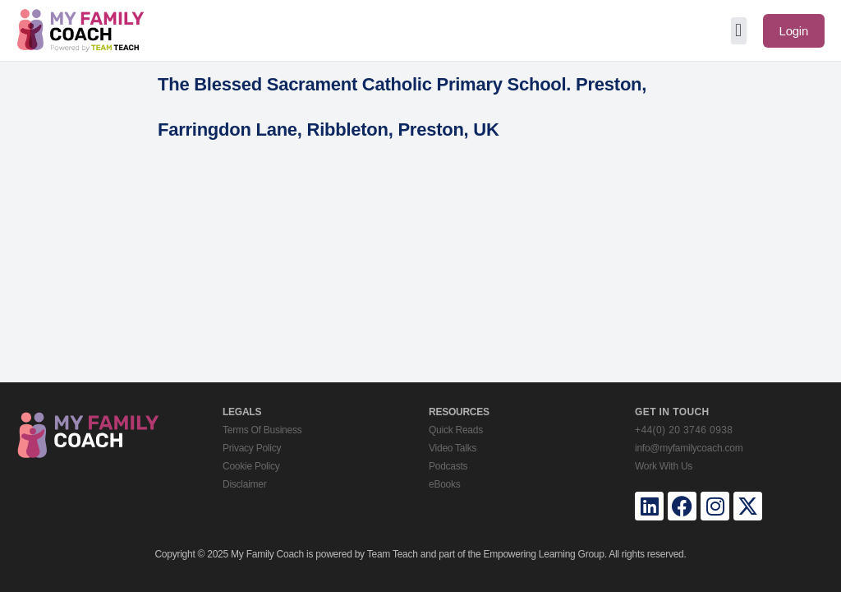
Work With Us (663, 466)
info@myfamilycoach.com (688, 448)
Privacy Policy (252, 448)
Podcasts (448, 466)
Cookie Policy (251, 466)
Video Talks (452, 448)
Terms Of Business (262, 430)
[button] (739, 30)
